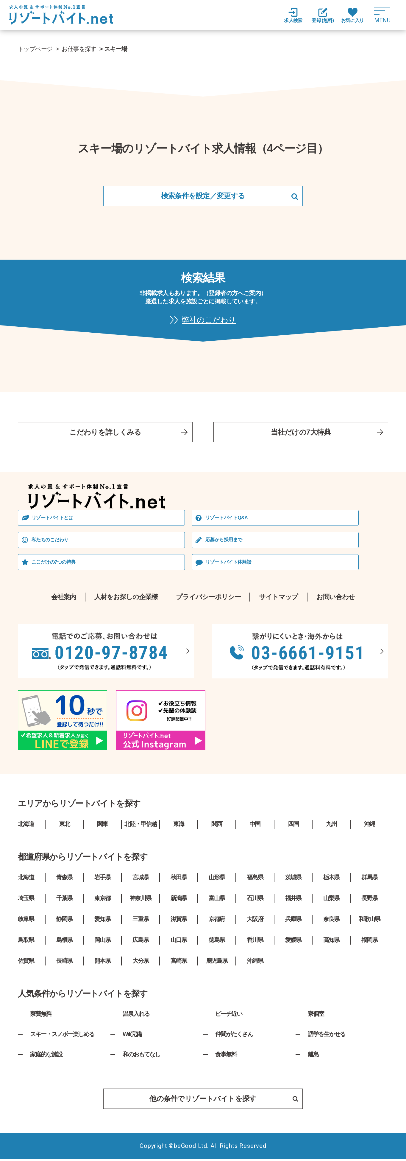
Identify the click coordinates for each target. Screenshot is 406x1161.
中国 (255, 825)
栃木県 (331, 879)
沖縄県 (255, 962)
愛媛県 (293, 941)
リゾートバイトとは (52, 519)
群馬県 (369, 879)
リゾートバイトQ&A (227, 519)
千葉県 (64, 900)
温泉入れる (136, 1015)
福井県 (293, 900)
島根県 (64, 941)
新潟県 (179, 900)
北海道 (26, 825)
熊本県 (102, 962)
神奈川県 (140, 900)
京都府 (217, 920)
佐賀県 (26, 962)
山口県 (179, 941)
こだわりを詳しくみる (105, 433)
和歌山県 (369, 920)
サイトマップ (278, 598)
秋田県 (179, 879)
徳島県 (217, 941)
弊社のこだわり (209, 320)
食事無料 (226, 1056)
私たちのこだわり (50, 541)
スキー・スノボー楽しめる (62, 1036)
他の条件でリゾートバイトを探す (223, 1100)
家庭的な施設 (46, 1056)
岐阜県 (26, 920)
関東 (102, 825)
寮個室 (316, 1015)
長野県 (369, 900)
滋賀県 (179, 920)
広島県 (140, 941)
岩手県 (102, 879)
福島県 (255, 879)
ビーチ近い (228, 1015)
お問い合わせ (336, 598)
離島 (313, 1056)
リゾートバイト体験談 (229, 563)
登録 (323, 15)
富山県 (217, 900)
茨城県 (293, 879)
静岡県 (64, 920)
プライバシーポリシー (208, 598)
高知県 (331, 941)
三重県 (140, 920)
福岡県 (369, 941)
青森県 (64, 879)
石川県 (255, 900)
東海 (178, 825)
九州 (331, 825)
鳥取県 (26, 941)
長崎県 (64, 962)
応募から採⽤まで (224, 541)
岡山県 (102, 941)
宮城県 (140, 879)
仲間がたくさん (234, 1036)
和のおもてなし (141, 1056)
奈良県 (331, 920)
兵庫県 (293, 920)
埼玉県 (26, 900)
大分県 (140, 962)
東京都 (102, 900)
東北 (64, 825)
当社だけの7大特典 (301, 433)
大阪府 (255, 920)
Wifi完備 (132, 1036)
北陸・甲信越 (140, 825)
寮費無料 (40, 1015)
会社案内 (63, 598)
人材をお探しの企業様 (125, 598)
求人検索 (293, 15)
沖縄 (369, 825)
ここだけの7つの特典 (54, 563)
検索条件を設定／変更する (203, 196)
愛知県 (102, 920)
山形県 (217, 879)
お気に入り (352, 15)
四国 (293, 825)
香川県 (255, 941)
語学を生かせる (326, 1036)
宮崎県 (179, 962)
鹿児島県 (216, 962)
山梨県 (331, 900)
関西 (216, 825)
